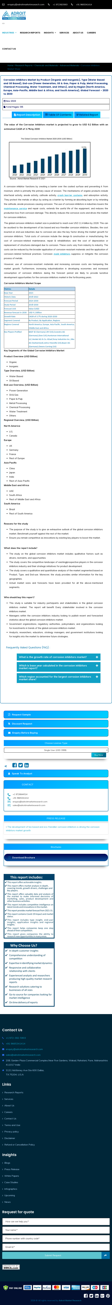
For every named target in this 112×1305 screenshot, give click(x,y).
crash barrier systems (69, 195)
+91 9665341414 (15, 1043)
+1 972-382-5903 (16, 1037)
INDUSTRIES (8, 32)
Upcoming (9, 1195)
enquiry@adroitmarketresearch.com (24, 1049)
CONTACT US (9, 48)
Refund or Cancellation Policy (19, 1144)
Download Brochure (21, 857)
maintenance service (15, 208)
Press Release (11, 1169)
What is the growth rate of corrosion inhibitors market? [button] (58, 657)
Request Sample (19, 714)
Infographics (10, 1188)
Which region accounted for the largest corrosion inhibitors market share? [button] (58, 678)
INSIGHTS (49, 32)
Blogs (7, 1162)
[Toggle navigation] (3, 23)
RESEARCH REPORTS (30, 32)
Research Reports (24, 65)
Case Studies (11, 1182)
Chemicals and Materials (46, 65)
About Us (9, 1105)
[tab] (58, 657)
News (7, 1201)
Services (8, 1099)
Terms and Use (12, 1125)
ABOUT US (78, 32)
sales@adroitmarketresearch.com (23, 1054)
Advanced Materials (69, 65)
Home (10, 65)
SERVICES (64, 32)
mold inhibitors (62, 253)
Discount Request (20, 723)
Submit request (77, 1255)
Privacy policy (11, 1131)
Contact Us (10, 1118)
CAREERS (91, 32)
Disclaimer (9, 1138)
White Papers (11, 1175)
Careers (8, 1112)
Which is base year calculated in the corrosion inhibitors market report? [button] (58, 667)
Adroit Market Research (70, 1300)
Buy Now (98, 755)
